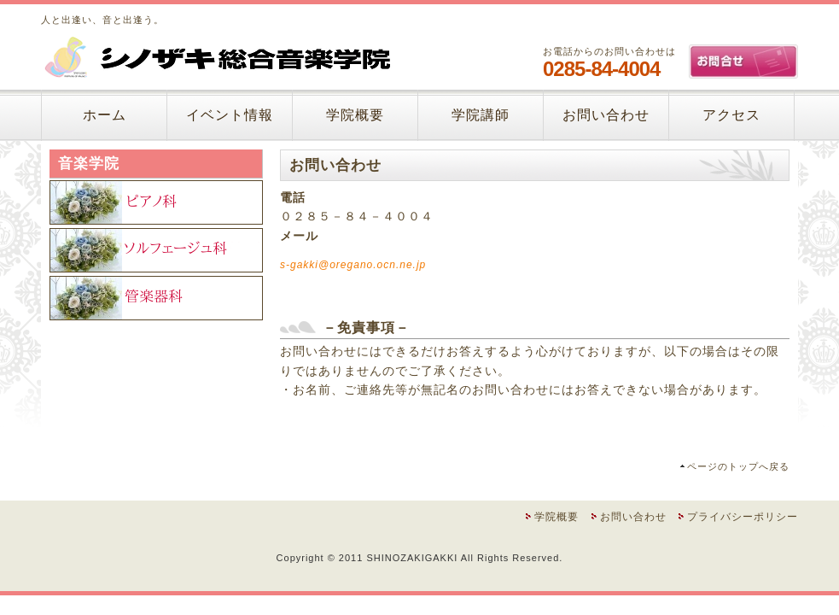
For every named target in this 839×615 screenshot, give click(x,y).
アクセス (731, 115)
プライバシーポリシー (742, 517)
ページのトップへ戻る (738, 466)
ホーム (104, 115)
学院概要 (355, 115)
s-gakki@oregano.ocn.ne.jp (353, 265)
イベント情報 (229, 115)
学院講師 (481, 115)
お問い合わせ (606, 115)
